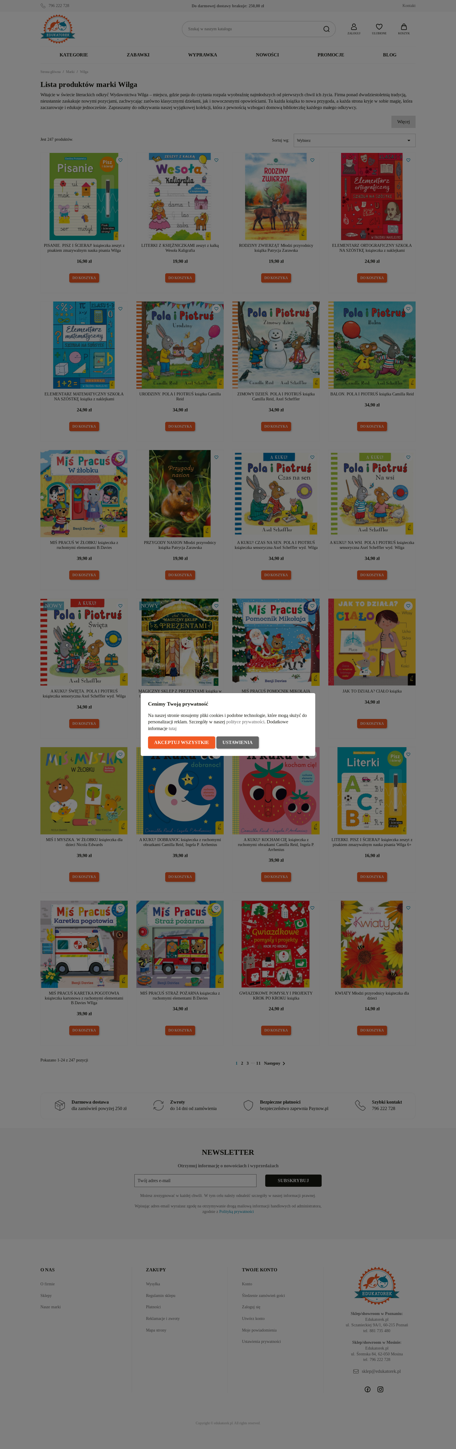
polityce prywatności (245, 721)
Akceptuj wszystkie (181, 742)
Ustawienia (237, 742)
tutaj (173, 728)
